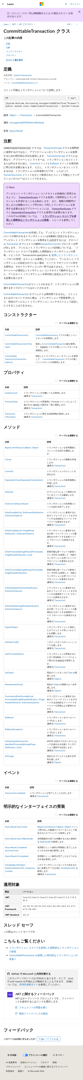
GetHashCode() (12, 642)
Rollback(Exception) (13, 729)
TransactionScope (53, 147)
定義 (8, 43)
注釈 (8, 47)
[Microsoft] (42, 4)
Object (13, 115)
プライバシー (12, 1066)
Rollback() (9, 717)
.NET (14, 24)
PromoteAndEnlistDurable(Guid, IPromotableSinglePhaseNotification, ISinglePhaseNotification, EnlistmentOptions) (25, 699)
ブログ (44, 1062)
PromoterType (11, 401)
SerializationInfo (68, 868)
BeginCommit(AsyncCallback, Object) (22, 447)
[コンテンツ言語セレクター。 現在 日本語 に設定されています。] (12, 1055)
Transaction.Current (50, 243)
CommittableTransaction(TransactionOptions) (15, 359)
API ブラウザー (26, 24)
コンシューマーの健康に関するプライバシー (45, 1066)
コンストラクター (14, 51)
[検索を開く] (66, 4)
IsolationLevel (11, 392)
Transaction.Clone (13, 174)
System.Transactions (23, 75)
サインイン (75, 4)
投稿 (55, 1062)
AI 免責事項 (11, 1062)
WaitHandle (45, 841)
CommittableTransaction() (16, 335)
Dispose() (9, 491)
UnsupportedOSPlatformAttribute (27, 122)
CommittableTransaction (16, 232)
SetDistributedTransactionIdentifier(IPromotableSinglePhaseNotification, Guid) (20, 744)
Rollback (54, 163)
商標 (20, 1071)
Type (70, 672)
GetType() (9, 672)
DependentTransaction (23, 212)
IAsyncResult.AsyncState (16, 826)
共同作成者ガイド (28, 984)
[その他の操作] (76, 24)
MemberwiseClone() (14, 684)
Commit (34, 163)
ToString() (9, 756)
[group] (41, 105)
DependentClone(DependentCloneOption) (24, 480)
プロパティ (11, 55)
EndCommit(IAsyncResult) (16, 503)
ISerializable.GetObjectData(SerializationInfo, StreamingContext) (20, 867)
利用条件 (10, 1071)
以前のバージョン (28, 1062)
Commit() (9, 471)
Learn (6, 24)
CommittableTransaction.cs (23, 82)
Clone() (8, 459)
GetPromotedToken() (14, 653)
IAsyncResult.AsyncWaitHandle (19, 838)
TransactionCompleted (15, 793)
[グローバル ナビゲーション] (3, 4)
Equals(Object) (11, 627)
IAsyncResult (16, 130)
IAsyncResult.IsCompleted (16, 856)
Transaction (26, 115)
